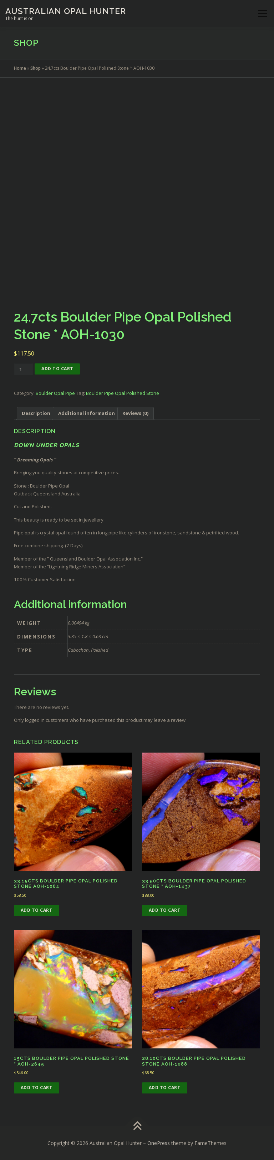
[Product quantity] (23, 369)
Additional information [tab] (86, 413)
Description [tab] (36, 413)
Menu (262, 13)
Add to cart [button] (37, 910)
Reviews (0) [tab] (135, 413)
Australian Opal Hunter (65, 11)
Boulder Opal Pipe (55, 393)
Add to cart (57, 369)
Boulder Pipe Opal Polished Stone (122, 393)
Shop (35, 68)
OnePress (158, 1143)
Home (20, 68)
